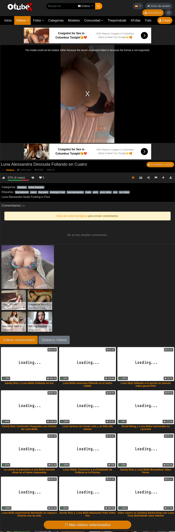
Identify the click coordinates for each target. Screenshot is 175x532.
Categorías (56, 20)
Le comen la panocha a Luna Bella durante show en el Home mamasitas (29, 471)
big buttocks (22, 192)
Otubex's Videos (54, 340)
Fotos (38, 20)
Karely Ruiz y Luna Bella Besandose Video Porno (145, 471)
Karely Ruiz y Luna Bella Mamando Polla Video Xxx (88, 514)
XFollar (136, 20)
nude (88, 192)
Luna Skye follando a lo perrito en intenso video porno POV (146, 384)
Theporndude (117, 20)
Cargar (165, 20)
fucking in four (57, 192)
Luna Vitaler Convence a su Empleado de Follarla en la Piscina (87, 471)
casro (33, 192)
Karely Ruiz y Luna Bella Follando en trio (29, 383)
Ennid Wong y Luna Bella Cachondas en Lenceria (146, 427)
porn (95, 192)
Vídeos (22, 20)
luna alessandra (75, 192)
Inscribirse (153, 12)
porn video (105, 192)
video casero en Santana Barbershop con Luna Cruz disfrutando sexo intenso (146, 514)
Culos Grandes (36, 187)
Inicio (8, 20)
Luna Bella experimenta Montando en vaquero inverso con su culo (29, 514)
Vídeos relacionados (19, 340)
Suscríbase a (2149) (160, 164)
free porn (43, 192)
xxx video (124, 192)
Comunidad (93, 20)
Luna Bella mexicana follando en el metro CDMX (87, 384)
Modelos (74, 20)
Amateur (22, 187)
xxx (115, 192)
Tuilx (148, 20)
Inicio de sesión (158, 6)
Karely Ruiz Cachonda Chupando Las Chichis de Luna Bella (29, 427)
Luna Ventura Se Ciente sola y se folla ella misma (87, 427)
